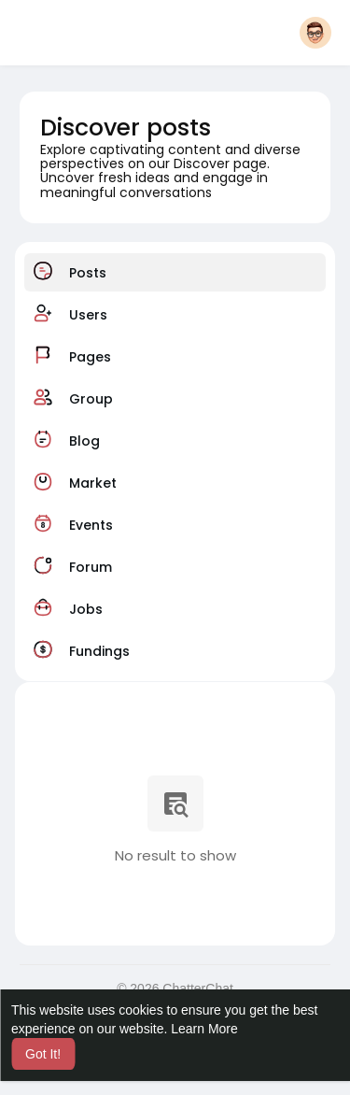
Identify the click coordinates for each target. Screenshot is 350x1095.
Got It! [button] (43, 1053)
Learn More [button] (204, 1028)
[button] (315, 32)
